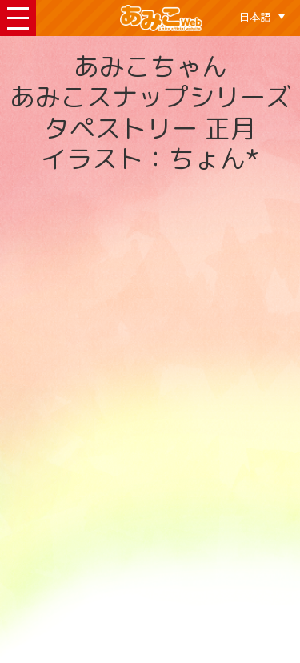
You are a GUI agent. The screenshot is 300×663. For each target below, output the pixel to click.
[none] (262, 16)
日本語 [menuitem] (254, 17)
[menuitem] (262, 16)
